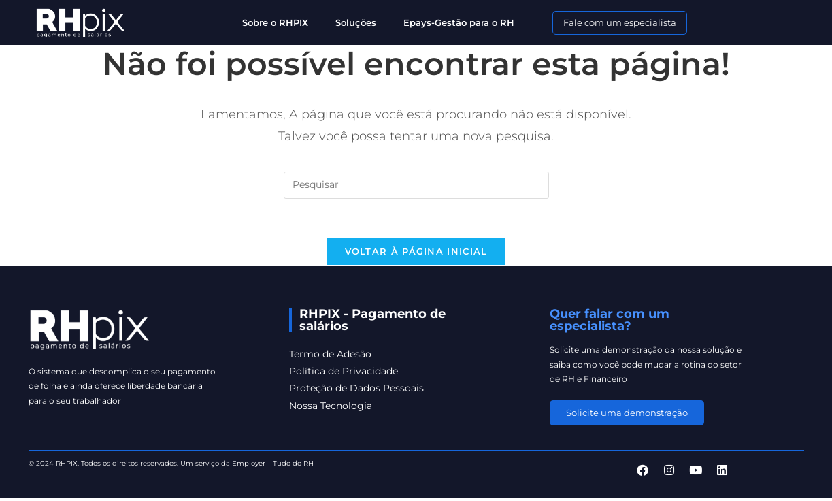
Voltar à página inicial (416, 253)
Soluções (355, 22)
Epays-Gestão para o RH (458, 22)
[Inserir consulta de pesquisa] (416, 185)
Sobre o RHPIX (275, 22)
